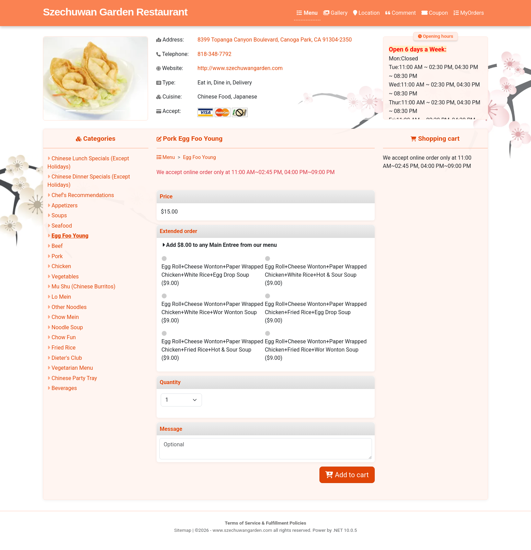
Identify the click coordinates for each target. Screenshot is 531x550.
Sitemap (182, 530)
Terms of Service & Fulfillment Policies (265, 523)
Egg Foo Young (70, 235)
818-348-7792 (214, 54)
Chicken (61, 266)
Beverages (64, 388)
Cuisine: (169, 96)
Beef (57, 246)
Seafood (62, 225)
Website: (169, 68)
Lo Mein (61, 297)
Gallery (335, 13)
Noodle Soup (67, 327)
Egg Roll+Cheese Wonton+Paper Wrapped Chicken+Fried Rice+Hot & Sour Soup (212, 349)
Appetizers (65, 205)
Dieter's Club (67, 358)
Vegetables (65, 276)
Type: (166, 82)
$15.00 (169, 211)
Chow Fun (64, 337)
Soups (59, 215)
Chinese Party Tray (74, 378)
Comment (400, 13)
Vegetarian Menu (72, 368)
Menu (307, 13)
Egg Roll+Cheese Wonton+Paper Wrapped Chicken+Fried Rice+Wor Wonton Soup (316, 349)
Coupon (434, 13)
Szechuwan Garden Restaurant (115, 12)
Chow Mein (65, 317)
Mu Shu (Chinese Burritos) (83, 286)
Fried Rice (64, 347)
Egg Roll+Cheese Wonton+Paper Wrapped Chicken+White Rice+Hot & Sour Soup (316, 274)
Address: (170, 39)
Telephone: (172, 54)
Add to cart (347, 475)
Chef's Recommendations (83, 195)
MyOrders (468, 13)
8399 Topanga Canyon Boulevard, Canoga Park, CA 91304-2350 (274, 39)
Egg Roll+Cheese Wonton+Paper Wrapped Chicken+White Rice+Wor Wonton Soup (212, 312)
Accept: (168, 111)
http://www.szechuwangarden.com (240, 68)
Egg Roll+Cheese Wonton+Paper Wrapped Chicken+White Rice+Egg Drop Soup (212, 274)
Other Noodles (69, 307)
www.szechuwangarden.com (242, 530)
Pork (57, 256)
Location (366, 13)
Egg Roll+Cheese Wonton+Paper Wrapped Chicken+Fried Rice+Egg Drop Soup (316, 312)
